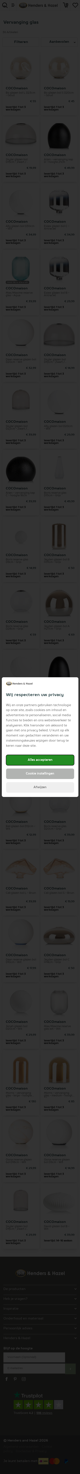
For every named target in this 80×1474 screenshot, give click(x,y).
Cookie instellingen (40, 773)
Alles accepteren (40, 759)
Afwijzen (40, 787)
